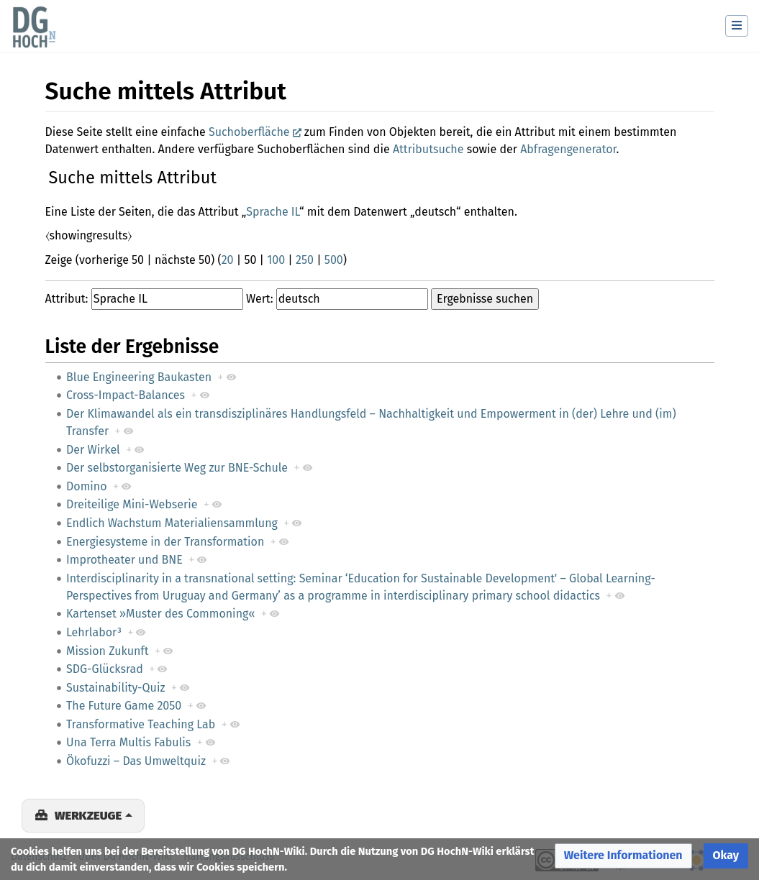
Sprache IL (272, 212)
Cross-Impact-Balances (125, 395)
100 (276, 260)
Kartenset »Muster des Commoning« (160, 613)
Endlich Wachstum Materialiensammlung (172, 523)
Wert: (259, 299)
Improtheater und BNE (124, 560)
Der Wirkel (93, 450)
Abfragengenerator (568, 149)
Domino (86, 486)
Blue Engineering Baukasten (139, 377)
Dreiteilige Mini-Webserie (131, 504)
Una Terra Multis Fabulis (128, 742)
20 (228, 260)
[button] (623, 855)
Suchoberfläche (249, 132)
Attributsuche (428, 149)
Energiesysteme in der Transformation (165, 542)
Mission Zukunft (107, 651)
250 (305, 260)
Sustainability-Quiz (115, 688)
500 (333, 260)
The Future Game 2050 (123, 705)
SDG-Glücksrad (104, 669)
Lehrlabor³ (94, 632)
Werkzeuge (88, 815)
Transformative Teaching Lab (140, 724)
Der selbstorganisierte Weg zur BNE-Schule (177, 468)
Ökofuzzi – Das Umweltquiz (136, 761)
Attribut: (66, 299)
